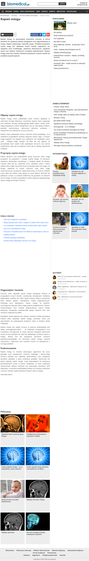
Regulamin (36, 555)
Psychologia (71, 11)
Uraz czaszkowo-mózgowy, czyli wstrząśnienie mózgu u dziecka (71, 111)
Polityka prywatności (49, 555)
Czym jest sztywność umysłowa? (15, 219)
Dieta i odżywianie (27, 11)
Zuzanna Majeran (62, 294)
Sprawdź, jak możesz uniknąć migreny (60, 200)
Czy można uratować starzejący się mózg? (69, 130)
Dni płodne (58, 32)
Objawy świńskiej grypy (62, 52)
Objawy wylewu (9, 235)
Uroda (16, 11)
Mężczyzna (61, 11)
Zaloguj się (83, 3)
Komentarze (8, 35)
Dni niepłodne (59, 38)
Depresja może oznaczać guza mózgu (12, 435)
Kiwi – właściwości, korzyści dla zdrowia (69, 297)
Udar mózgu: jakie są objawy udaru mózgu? (70, 115)
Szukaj (62, 4)
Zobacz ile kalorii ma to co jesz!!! (66, 60)
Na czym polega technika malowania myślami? (36, 533)
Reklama (27, 555)
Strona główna (2, 11)
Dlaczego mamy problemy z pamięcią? (68, 145)
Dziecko (45, 11)
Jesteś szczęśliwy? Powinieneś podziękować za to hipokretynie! (71, 134)
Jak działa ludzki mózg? (62, 121)
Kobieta (52, 11)
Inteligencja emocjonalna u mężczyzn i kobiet (37, 435)
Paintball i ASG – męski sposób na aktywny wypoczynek (69, 64)
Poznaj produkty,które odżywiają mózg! (59, 173)
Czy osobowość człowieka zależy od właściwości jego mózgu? (25, 225)
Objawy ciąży (72, 23)
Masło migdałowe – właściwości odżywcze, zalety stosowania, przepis (72, 287)
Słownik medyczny (58, 550)
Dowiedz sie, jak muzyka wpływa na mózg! (79, 173)
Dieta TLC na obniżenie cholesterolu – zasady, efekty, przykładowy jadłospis (72, 276)
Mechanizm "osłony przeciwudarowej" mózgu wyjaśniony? (70, 138)
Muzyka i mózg (59, 118)
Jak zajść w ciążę (60, 41)
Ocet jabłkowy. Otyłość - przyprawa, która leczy (69, 45)
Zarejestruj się (82, 5)
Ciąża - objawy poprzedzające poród (67, 49)
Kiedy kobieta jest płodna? (63, 35)
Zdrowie (8, 11)
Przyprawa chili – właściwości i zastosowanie (71, 292)
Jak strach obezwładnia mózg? (14, 228)
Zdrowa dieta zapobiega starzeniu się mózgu (20, 241)
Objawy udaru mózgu (62, 142)
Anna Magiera (61, 289)
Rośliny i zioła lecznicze (41, 550)
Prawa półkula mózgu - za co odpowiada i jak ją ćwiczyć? (11, 468)
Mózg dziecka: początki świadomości (9, 501)
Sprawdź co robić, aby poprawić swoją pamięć (79, 229)
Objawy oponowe (7, 532)
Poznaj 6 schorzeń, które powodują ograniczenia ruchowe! (60, 230)
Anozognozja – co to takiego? (64, 127)
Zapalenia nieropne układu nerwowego (68, 124)
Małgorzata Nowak (62, 299)
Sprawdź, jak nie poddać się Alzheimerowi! (78, 201)
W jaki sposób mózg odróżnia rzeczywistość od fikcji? (37, 468)
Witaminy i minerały (24, 550)
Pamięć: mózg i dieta (61, 107)
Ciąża (38, 11)
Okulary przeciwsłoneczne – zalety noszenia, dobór (72, 281)
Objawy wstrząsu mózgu (36, 500)
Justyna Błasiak (61, 278)
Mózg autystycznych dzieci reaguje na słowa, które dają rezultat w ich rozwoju (27, 222)
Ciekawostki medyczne (75, 550)
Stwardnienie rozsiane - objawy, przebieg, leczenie (69, 56)
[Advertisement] (25, 26)
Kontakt (63, 555)
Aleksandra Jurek (62, 284)
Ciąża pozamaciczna (61, 68)
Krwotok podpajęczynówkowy (14, 238)
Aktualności (10, 550)
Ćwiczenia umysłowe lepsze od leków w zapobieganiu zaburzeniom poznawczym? (27, 232)
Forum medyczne (39, 553)
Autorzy (57, 273)
